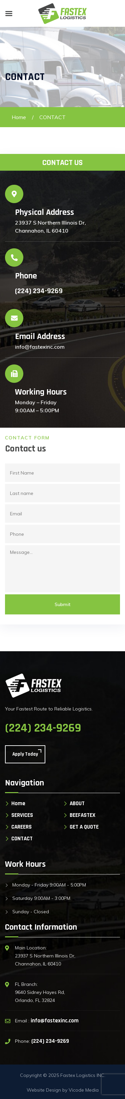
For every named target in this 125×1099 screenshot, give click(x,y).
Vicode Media (84, 1090)
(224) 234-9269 (39, 291)
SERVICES (22, 815)
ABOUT (77, 803)
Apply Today (25, 754)
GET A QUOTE (84, 827)
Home (19, 117)
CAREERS (21, 827)
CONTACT (22, 838)
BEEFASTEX (82, 815)
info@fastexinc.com (55, 1020)
